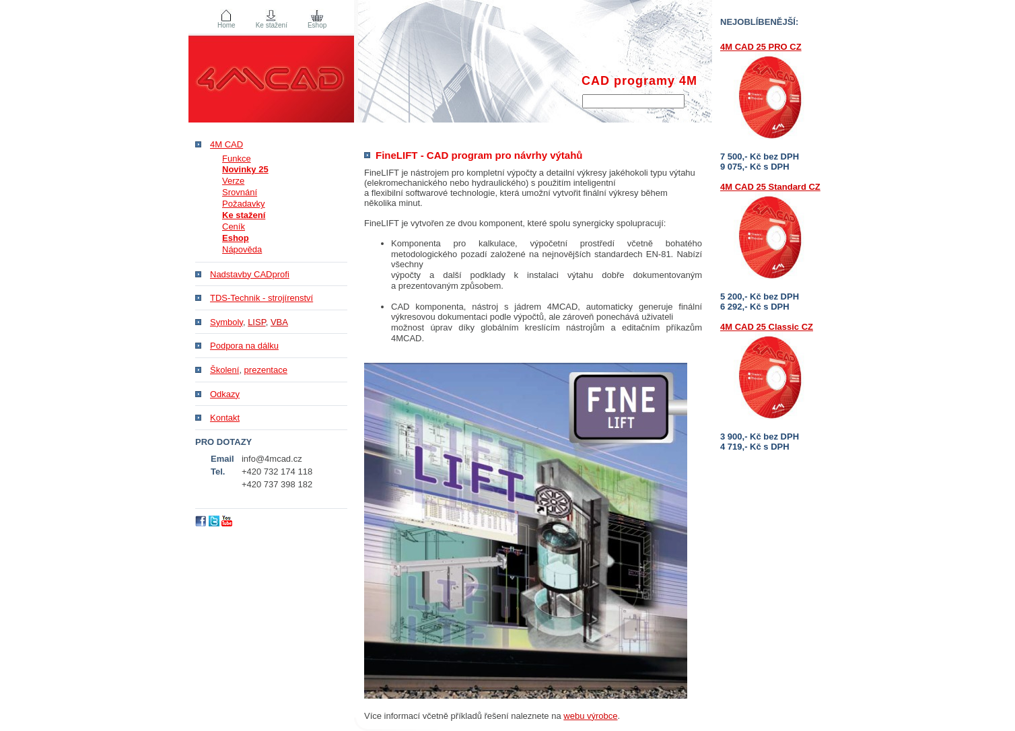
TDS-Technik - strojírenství (261, 298)
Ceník (233, 226)
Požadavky (243, 204)
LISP (257, 322)
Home (226, 25)
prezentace (265, 370)
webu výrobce (590, 716)
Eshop (317, 25)
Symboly (226, 322)
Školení (224, 370)
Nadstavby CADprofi (249, 274)
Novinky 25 (245, 169)
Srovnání (239, 192)
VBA (279, 322)
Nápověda (242, 249)
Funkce (236, 158)
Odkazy (225, 394)
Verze (233, 181)
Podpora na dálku (244, 346)
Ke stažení (271, 25)
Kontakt (225, 418)
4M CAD (226, 144)
